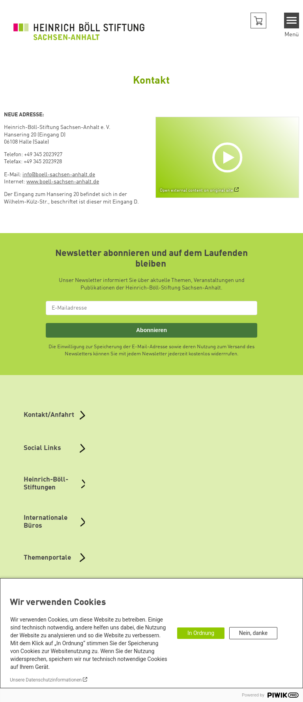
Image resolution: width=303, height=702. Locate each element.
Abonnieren (151, 330)
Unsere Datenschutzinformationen (46, 680)
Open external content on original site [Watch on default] (196, 190)
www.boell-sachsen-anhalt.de (62, 182)
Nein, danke (253, 633)
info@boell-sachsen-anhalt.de (58, 174)
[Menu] (291, 20)
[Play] (229, 157)
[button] (258, 20)
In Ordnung (200, 633)
